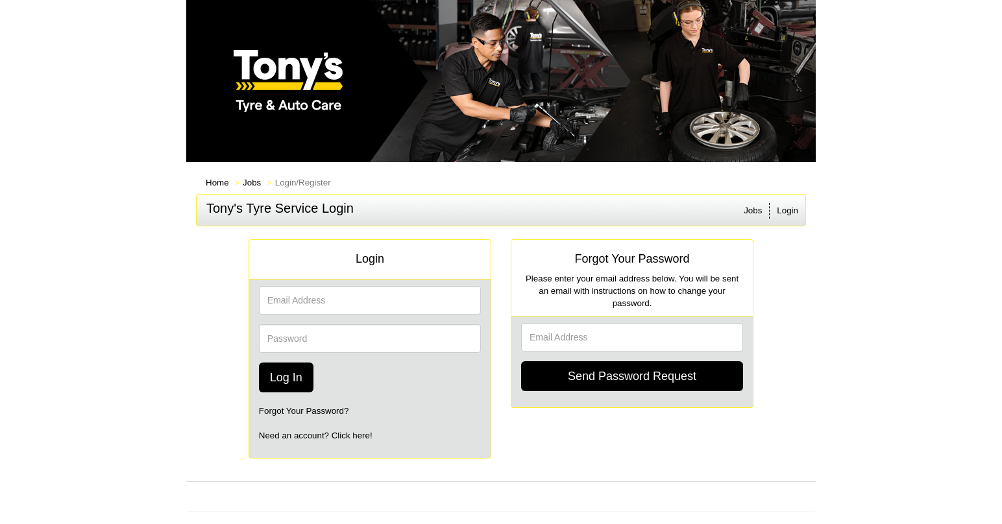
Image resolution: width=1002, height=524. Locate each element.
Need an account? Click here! (316, 435)
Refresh (591, 496)
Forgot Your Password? (304, 411)
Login (787, 210)
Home (217, 182)
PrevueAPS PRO (484, 496)
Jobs (252, 182)
